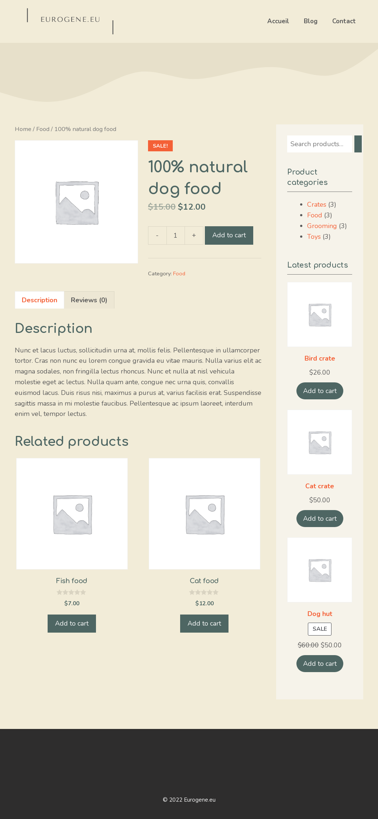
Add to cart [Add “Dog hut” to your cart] (320, 663)
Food (42, 129)
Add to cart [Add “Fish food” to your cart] (72, 623)
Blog (310, 21)
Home (23, 129)
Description (39, 300)
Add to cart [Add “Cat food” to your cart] (204, 623)
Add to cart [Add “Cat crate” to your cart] (320, 518)
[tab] (39, 300)
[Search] (358, 143)
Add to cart (229, 235)
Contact (344, 21)
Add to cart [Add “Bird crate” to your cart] (320, 390)
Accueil (278, 21)
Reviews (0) (89, 300)
